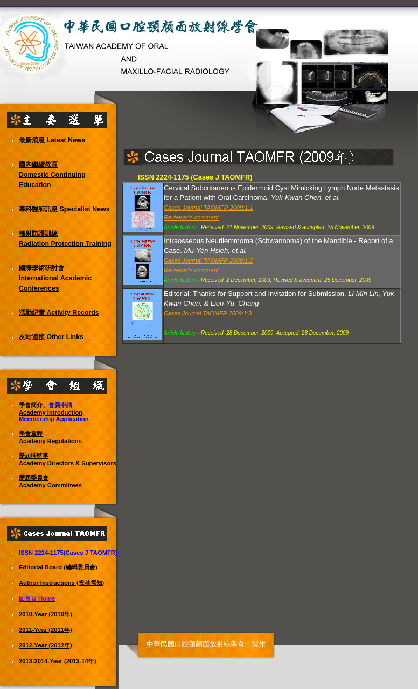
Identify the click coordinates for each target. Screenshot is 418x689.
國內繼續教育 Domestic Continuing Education (52, 175)
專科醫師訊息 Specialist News (64, 209)
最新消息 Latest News (52, 140)
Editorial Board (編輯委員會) (58, 567)
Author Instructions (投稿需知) (61, 583)
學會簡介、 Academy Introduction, (54, 412)
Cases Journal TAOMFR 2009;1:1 (208, 207)
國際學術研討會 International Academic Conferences (55, 278)
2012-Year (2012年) (45, 645)
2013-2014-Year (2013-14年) (57, 661)
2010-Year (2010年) (45, 614)
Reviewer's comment (191, 217)
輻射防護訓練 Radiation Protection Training (65, 238)
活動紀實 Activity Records (59, 312)
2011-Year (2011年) (45, 629)
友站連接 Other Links (51, 337)
